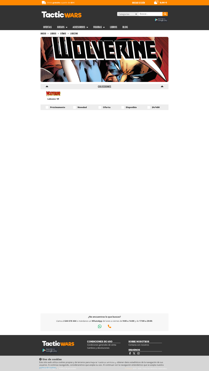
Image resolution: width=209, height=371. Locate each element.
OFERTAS (47, 27)
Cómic (63, 33)
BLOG (125, 27)
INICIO (43, 33)
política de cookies (47, 367)
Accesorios (80, 27)
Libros (113, 27)
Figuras (99, 27)
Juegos (62, 27)
